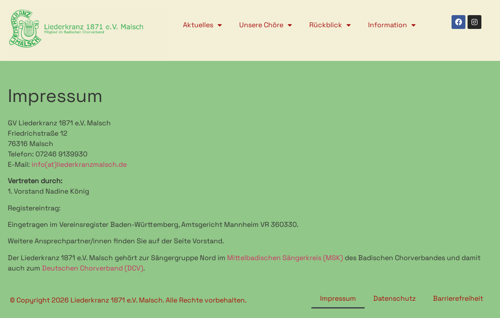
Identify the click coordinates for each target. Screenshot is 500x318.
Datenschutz (394, 298)
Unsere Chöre (265, 25)
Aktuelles (202, 25)
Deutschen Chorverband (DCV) (92, 268)
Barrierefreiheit (458, 298)
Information (392, 25)
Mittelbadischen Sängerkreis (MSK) (285, 257)
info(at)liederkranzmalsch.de (79, 164)
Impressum (338, 298)
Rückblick (330, 25)
